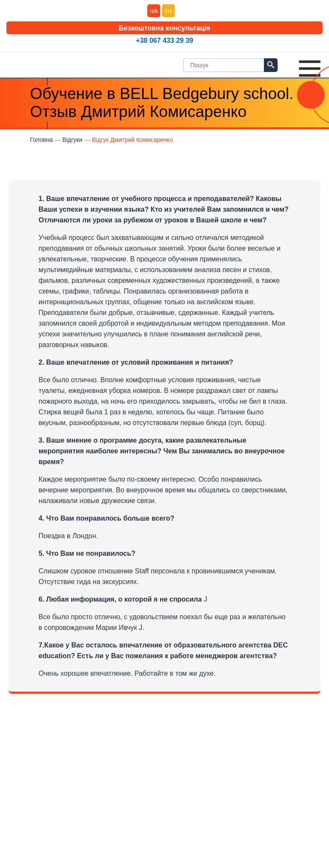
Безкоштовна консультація (164, 28)
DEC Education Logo (36, 62)
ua (154, 10)
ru (168, 10)
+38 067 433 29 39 (164, 40)
